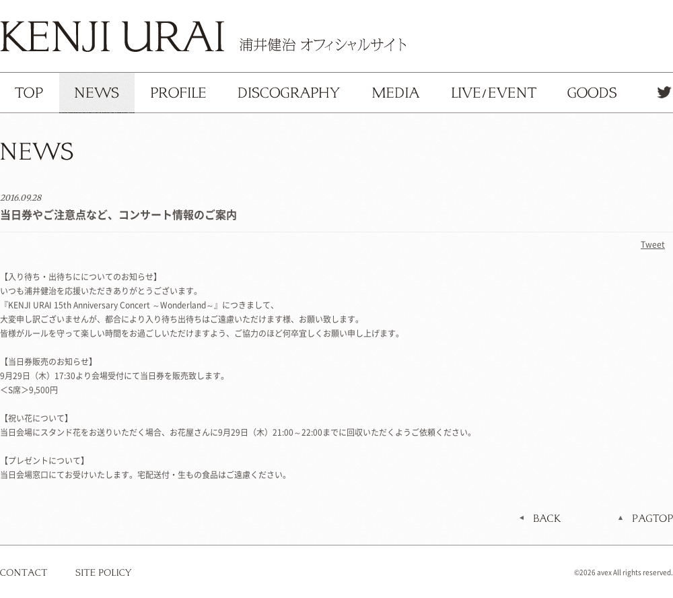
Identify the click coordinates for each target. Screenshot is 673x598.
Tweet (653, 244)
